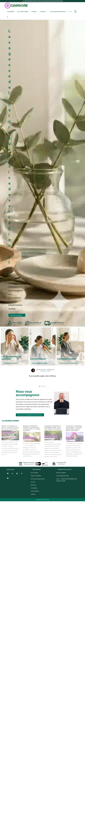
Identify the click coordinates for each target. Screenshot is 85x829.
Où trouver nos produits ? (38, 479)
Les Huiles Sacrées (66, 359)
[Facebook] (8, 473)
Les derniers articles (10, 420)
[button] (39, 386)
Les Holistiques (38, 359)
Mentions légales (61, 473)
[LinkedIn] (17, 473)
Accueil (33, 482)
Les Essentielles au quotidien (11, 357)
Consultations (35, 491)
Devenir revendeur (36, 476)
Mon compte (34, 473)
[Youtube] (8, 478)
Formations (34, 488)
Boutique (33, 485)
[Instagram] (12, 473)
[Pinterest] (22, 473)
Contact (33, 494)
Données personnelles (62, 476)
